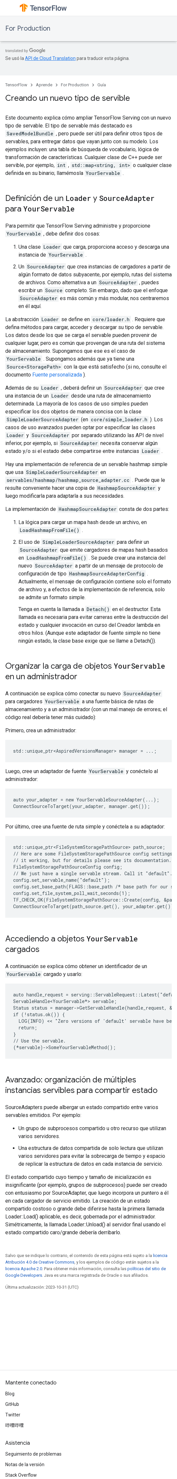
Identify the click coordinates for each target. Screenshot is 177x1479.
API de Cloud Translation (50, 58)
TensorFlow (16, 84)
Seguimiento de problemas (33, 1454)
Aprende (44, 84)
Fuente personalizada (57, 375)
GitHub (12, 1404)
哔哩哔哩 (14, 1425)
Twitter (12, 1414)
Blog (9, 1393)
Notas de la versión (24, 1464)
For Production (27, 28)
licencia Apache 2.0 (23, 1268)
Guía (101, 84)
